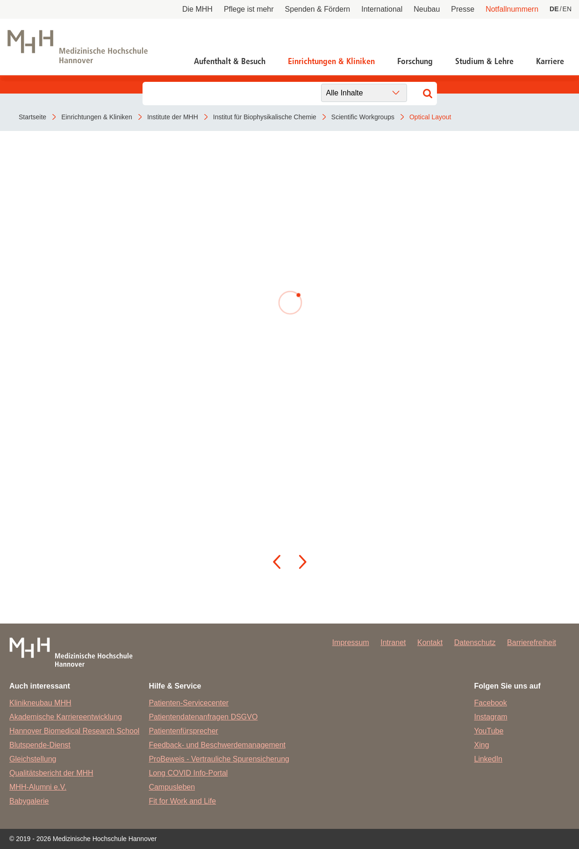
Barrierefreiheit (531, 642)
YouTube (489, 731)
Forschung (415, 61)
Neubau (427, 9)
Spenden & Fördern (317, 9)
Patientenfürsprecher (183, 731)
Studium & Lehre (484, 61)
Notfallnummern (512, 9)
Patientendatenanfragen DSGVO (203, 717)
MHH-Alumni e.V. (37, 787)
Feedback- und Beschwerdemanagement (217, 745)
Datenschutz (475, 642)
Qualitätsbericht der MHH (51, 773)
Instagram (491, 717)
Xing (481, 745)
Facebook (490, 703)
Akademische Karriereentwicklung (65, 717)
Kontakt (430, 642)
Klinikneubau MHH (40, 703)
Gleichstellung (33, 759)
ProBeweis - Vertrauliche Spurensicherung (219, 759)
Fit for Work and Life (182, 801)
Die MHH (197, 9)
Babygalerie (29, 801)
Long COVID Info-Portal (188, 773)
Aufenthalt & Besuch (229, 61)
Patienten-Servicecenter (189, 703)
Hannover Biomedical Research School (74, 731)
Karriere (550, 61)
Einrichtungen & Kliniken (331, 61)
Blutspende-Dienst (40, 745)
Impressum (350, 642)
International (381, 9)
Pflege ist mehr (249, 9)
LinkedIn (488, 759)
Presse (462, 9)
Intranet (393, 642)
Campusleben (172, 787)
